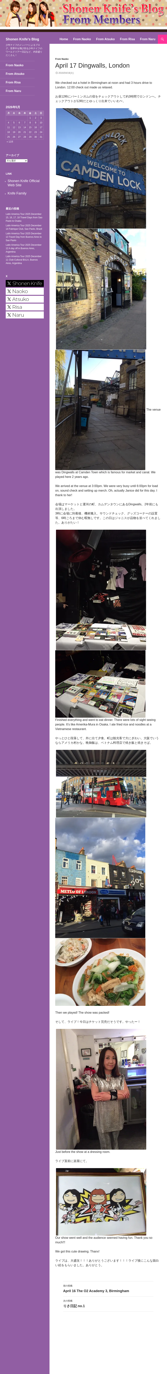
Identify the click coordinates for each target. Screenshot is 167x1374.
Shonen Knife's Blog (22, 39)
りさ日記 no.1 (108, 1303)
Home (64, 39)
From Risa (127, 39)
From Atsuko (105, 39)
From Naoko (82, 39)
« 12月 (10, 141)
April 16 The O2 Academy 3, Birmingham (108, 1288)
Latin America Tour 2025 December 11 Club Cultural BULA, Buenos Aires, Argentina (24, 260)
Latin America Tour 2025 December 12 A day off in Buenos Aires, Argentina (24, 248)
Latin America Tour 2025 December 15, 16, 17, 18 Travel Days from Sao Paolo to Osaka (24, 217)
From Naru (147, 39)
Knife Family (17, 193)
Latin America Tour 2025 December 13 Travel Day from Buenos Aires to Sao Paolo (24, 237)
